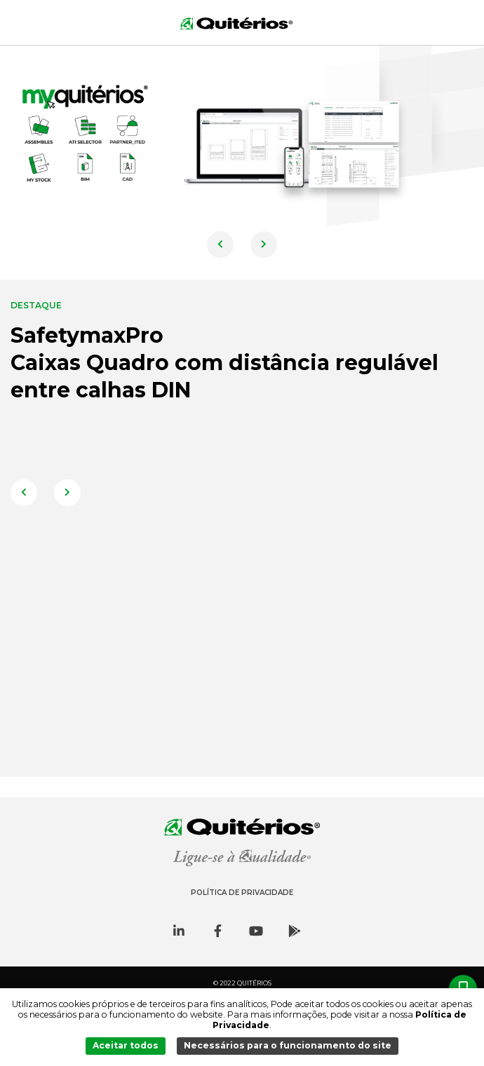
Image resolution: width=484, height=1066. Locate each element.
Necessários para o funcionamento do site (287, 1045)
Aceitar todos (126, 1045)
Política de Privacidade (242, 892)
